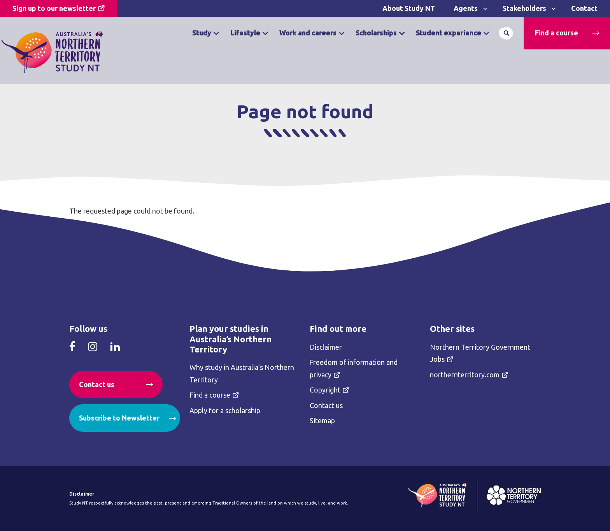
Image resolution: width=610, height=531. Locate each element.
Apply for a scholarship (224, 410)
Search (506, 33)
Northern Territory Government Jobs (480, 353)
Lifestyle (245, 33)
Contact (584, 8)
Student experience (448, 33)
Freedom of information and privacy (354, 368)
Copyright (325, 390)
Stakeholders (524, 8)
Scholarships (376, 33)
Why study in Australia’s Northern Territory (241, 373)
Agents (466, 8)
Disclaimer (326, 347)
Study (201, 33)
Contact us (96, 384)
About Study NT (408, 8)
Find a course (556, 33)
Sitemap (322, 420)
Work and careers (308, 33)
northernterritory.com (465, 375)
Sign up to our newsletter (54, 8)
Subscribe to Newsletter (119, 418)
